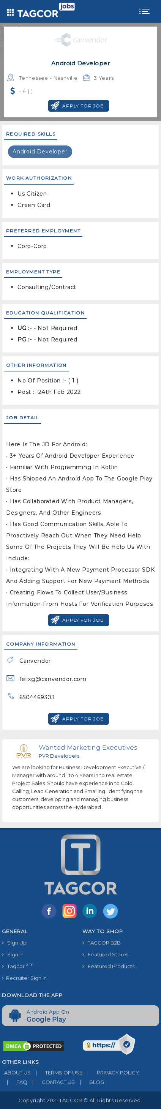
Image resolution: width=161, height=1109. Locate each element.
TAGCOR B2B (101, 943)
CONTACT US (51, 1082)
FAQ (14, 1082)
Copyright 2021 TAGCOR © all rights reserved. (80, 1100)
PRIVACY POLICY (110, 1073)
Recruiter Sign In (24, 978)
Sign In (13, 954)
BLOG (89, 1082)
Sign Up (14, 943)
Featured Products (108, 966)
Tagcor (17, 966)
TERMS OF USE (56, 1073)
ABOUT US (16, 1073)
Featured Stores (105, 954)
